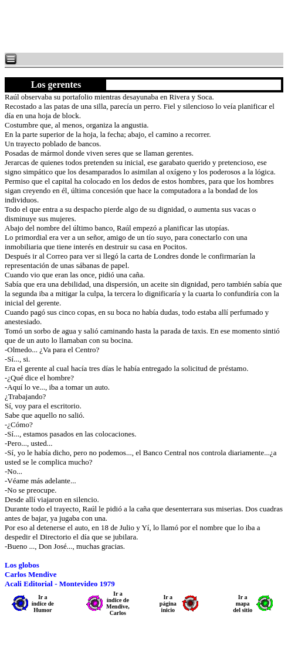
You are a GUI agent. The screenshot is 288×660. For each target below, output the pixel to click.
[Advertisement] (146, 26)
